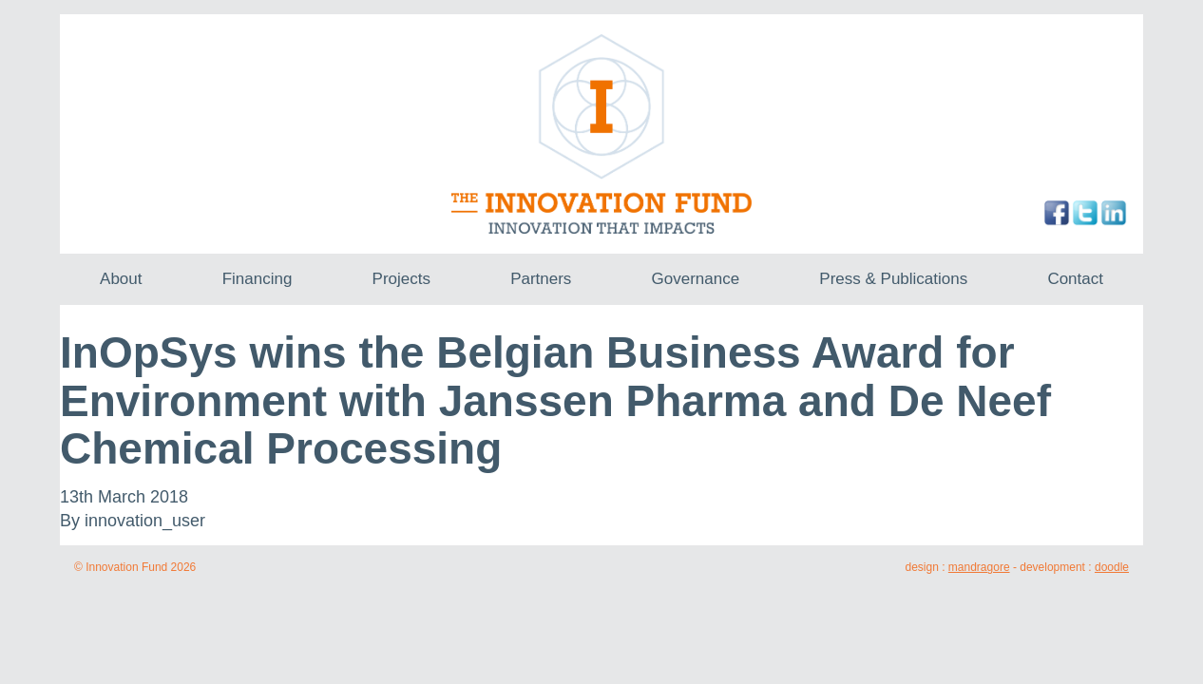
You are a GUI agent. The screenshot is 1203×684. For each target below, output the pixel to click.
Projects (401, 279)
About (121, 279)
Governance (696, 279)
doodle (1112, 567)
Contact (1075, 279)
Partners (540, 279)
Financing (257, 279)
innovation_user (145, 520)
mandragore (979, 567)
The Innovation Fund (602, 134)
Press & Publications (893, 279)
